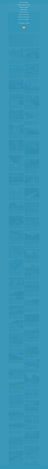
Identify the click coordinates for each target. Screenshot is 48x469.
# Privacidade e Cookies (23, 23)
